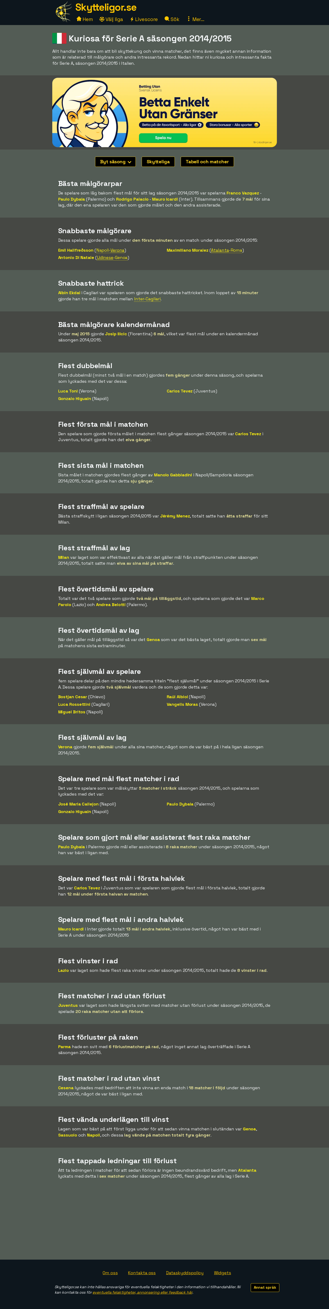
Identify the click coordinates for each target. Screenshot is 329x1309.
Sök (172, 19)
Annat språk (265, 1287)
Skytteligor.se (105, 7)
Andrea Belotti (111, 604)
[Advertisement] (164, 1224)
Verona (65, 746)
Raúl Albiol (177, 696)
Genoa (153, 639)
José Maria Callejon (78, 804)
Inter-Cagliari (147, 298)
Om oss (110, 1272)
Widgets (222, 1272)
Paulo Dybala (71, 199)
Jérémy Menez (175, 516)
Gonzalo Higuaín (74, 398)
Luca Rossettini (74, 704)
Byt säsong (115, 162)
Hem (85, 19)
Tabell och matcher (207, 162)
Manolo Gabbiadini (173, 475)
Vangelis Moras (182, 704)
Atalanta (247, 1170)
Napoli (93, 1135)
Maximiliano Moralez (187, 250)
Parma (64, 1046)
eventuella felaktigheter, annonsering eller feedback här (142, 1292)
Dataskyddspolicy (184, 1272)
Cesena (66, 1087)
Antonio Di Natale (76, 257)
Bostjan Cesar (72, 696)
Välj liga (111, 19)
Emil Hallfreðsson (75, 250)
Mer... (195, 19)
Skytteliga (158, 162)
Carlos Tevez (180, 391)
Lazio (63, 970)
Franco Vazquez (243, 193)
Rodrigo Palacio (132, 199)
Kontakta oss (142, 1272)
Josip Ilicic (116, 333)
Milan (63, 557)
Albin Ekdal (69, 292)
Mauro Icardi (165, 199)
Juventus (68, 1005)
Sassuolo (67, 1135)
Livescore (144, 19)
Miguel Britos (72, 712)
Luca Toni (68, 391)
